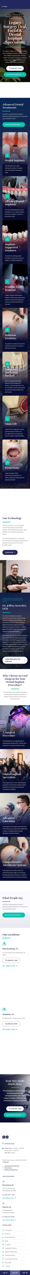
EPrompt (6, 1162)
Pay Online (8, 1262)
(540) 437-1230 (9, 1143)
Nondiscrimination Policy (11, 1169)
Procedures (8, 1230)
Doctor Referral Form (11, 1259)
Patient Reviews (10, 1237)
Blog (6, 1241)
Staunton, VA (6, 1207)
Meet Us (7, 1234)
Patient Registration (11, 1252)
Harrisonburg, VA (7, 1185)
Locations (8, 1244)
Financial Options (10, 1255)
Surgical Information (11, 1248)
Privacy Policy (8, 1167)
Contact (7, 1266)
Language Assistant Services (11, 1166)
